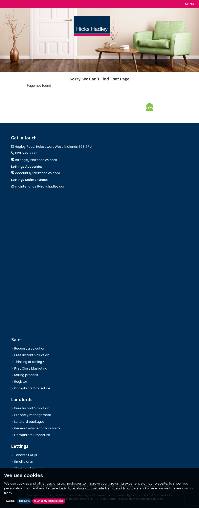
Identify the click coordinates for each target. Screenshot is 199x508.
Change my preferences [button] (48, 501)
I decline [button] (24, 501)
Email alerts (22, 461)
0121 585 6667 (26, 153)
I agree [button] (10, 501)
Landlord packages (27, 421)
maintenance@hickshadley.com (40, 186)
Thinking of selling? (27, 361)
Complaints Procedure (30, 388)
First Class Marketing (29, 368)
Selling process (24, 375)
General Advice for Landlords (35, 428)
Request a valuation (28, 348)
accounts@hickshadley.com (37, 173)
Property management (31, 415)
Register (19, 381)
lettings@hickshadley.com (36, 160)
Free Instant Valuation (30, 355)
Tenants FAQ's (24, 455)
